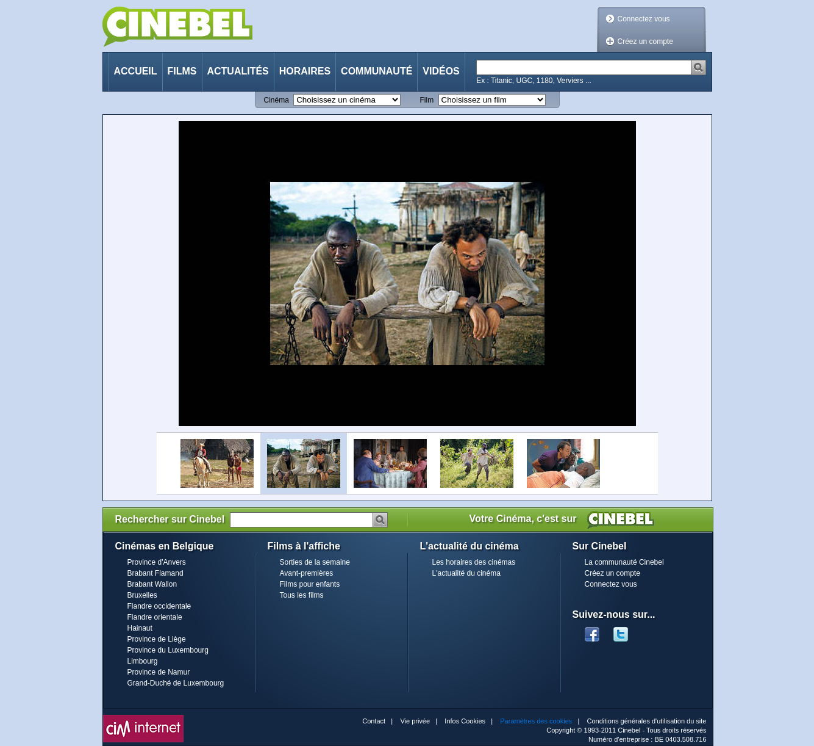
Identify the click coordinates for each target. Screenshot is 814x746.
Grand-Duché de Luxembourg (175, 683)
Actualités (238, 71)
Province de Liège (156, 639)
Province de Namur (158, 672)
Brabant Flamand (155, 573)
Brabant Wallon (152, 584)
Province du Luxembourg (168, 650)
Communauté (376, 71)
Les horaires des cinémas (474, 562)
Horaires (304, 71)
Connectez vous (644, 19)
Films (182, 71)
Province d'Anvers (156, 562)
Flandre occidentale (159, 606)
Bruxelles (142, 595)
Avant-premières (307, 573)
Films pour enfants (310, 584)
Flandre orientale (154, 617)
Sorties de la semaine (315, 562)
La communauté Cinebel (624, 562)
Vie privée (415, 721)
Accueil (135, 71)
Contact (373, 721)
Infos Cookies (464, 721)
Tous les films (302, 595)
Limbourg (142, 661)
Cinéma (276, 100)
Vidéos (441, 71)
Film (427, 100)
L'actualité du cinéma (466, 573)
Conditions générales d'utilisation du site (647, 721)
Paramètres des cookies (536, 721)
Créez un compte (645, 41)
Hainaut (139, 628)
